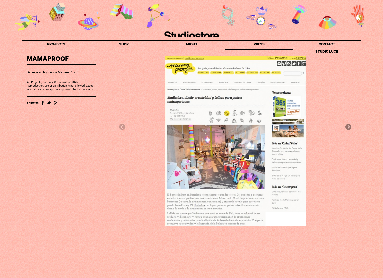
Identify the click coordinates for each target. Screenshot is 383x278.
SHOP (124, 45)
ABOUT (191, 45)
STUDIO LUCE (326, 52)
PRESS (259, 45)
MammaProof (67, 73)
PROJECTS (56, 45)
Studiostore (191, 35)
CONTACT (327, 45)
